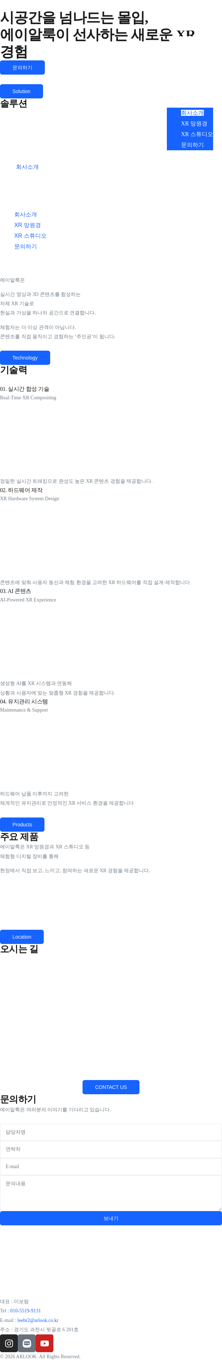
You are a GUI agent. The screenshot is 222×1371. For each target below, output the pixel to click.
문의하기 (192, 145)
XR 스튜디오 (197, 134)
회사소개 (192, 113)
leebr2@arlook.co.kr (38, 1320)
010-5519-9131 (25, 1310)
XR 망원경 (194, 123)
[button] (190, 53)
